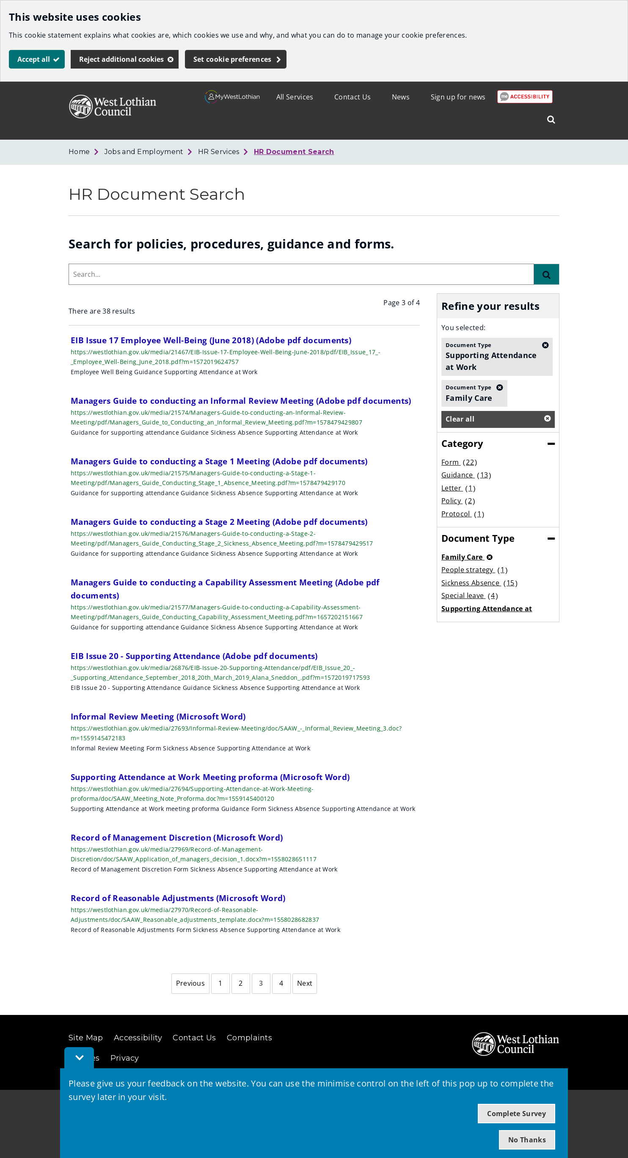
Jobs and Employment (144, 152)
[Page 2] (240, 983)
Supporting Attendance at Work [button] (492, 356)
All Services (295, 97)
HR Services (219, 152)
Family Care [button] (469, 393)
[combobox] (301, 274)
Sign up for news (458, 97)
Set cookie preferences (232, 59)
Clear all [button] (460, 419)
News (401, 97)
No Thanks (527, 1139)
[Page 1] (220, 983)
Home (79, 152)
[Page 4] (281, 983)
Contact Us (352, 97)
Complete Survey (516, 1113)
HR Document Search (294, 152)
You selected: (463, 327)
